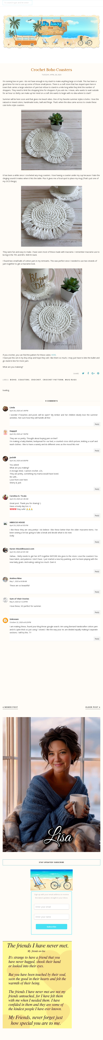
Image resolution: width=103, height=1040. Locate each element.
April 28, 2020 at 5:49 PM (19, 411)
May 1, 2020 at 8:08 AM (18, 581)
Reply (97, 424)
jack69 (13, 457)
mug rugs (71, 379)
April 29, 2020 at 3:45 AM (19, 499)
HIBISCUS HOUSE (17, 522)
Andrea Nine (16, 578)
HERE (53, 355)
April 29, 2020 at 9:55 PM (19, 525)
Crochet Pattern (53, 379)
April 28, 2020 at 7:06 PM (19, 434)
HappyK (13, 431)
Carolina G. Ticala (18, 496)
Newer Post (11, 707)
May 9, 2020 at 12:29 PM (19, 602)
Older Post (91, 707)
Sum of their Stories (19, 598)
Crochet (36, 379)
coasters (24, 379)
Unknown (14, 619)
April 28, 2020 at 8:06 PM (19, 461)
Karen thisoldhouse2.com (22, 549)
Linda (12, 407)
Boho (13, 379)
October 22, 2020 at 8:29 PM (20, 622)
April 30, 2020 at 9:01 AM (19, 552)
